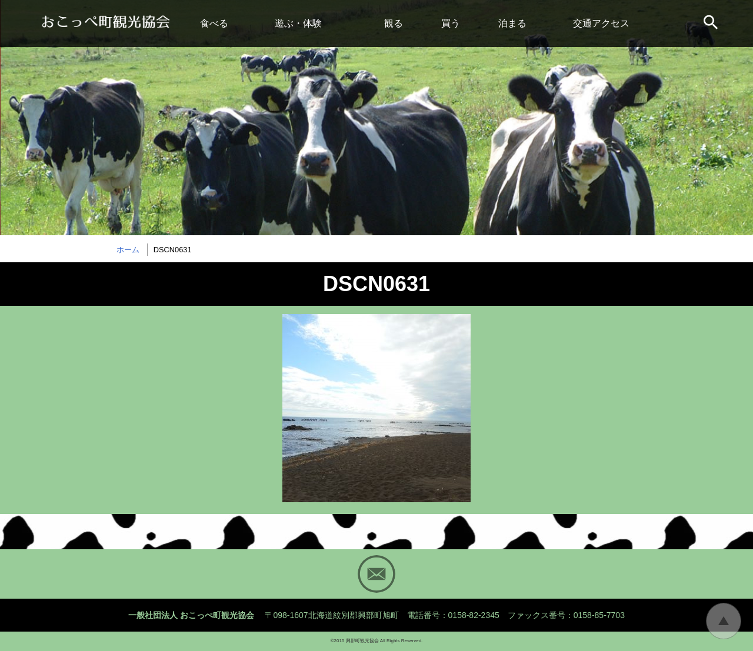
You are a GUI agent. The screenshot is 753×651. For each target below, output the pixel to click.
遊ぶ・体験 (298, 23)
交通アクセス (601, 23)
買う (450, 23)
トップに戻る (723, 621)
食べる (214, 23)
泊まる (512, 23)
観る (393, 23)
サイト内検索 (711, 23)
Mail (376, 574)
